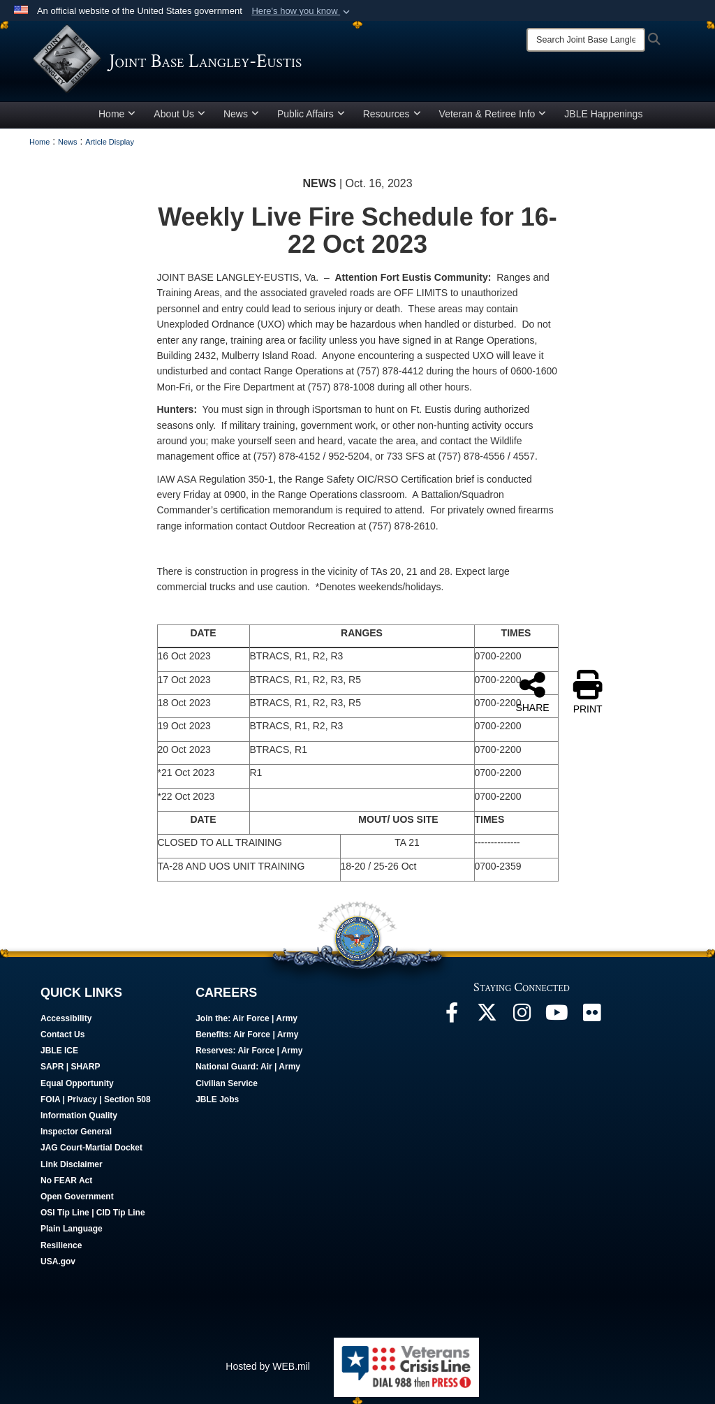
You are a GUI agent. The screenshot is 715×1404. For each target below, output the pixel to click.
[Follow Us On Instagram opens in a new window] (521, 1016)
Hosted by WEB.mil (268, 1366)
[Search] (585, 40)
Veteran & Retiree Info (493, 113)
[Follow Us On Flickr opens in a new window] (591, 1016)
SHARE (532, 691)
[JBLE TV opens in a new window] (556, 1016)
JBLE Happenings (603, 113)
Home (116, 113)
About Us (179, 113)
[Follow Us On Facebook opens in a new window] (451, 1016)
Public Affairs (311, 113)
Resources (392, 113)
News (241, 113)
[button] (302, 11)
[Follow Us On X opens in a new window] (486, 1016)
